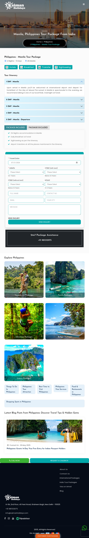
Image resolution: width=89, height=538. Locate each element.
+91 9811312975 (44, 240)
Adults (11, 168)
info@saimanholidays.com (17, 513)
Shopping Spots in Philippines (18, 402)
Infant (47, 180)
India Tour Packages (68, 482)
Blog (61, 491)
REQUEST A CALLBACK (59, 460)
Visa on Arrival (65, 486)
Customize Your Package (48, 536)
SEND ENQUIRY (14, 218)
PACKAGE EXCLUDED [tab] (38, 127)
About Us (64, 469)
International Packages (70, 478)
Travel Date (13, 158)
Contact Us (65, 473)
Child (51, 168)
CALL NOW (14, 460)
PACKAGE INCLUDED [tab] (15, 127)
